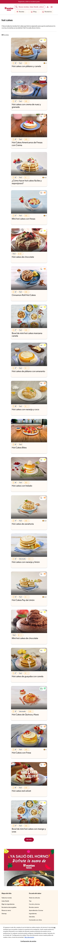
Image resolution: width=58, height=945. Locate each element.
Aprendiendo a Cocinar (36, 910)
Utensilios (32, 917)
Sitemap (4, 913)
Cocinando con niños (35, 920)
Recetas (20, 12)
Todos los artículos (34, 898)
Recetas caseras (34, 907)
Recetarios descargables (9, 907)
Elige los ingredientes (8, 904)
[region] (29, 934)
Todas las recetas (7, 898)
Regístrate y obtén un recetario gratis (29, 1)
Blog (33, 12)
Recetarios (47, 12)
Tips (30, 901)
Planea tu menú (6, 910)
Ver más (29, 839)
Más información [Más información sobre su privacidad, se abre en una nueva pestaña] (29, 937)
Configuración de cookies (28, 941)
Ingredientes (33, 913)
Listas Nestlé (5, 901)
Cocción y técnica (34, 904)
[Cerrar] (55, 927)
